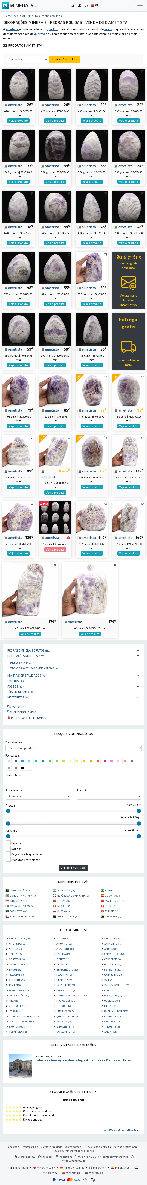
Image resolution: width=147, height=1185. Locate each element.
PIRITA (110, 1005)
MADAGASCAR (21, 905)
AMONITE (64, 943)
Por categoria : (14, 742)
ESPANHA (112, 895)
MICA (14, 1000)
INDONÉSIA (18, 900)
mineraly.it (98, 1167)
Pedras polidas (22, 663)
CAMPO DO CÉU (115, 953)
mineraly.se (94, 1172)
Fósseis (16, 686)
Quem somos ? (74, 1146)
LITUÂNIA (64, 900)
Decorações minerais (25, 656)
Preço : (10, 805)
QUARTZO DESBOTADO (24, 1016)
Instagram (64, 1156)
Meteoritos (18, 697)
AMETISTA (17, 943)
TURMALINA (18, 1031)
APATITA (15, 948)
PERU (110, 905)
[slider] (8, 811)
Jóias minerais (20, 692)
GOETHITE (17, 979)
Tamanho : (12, 830)
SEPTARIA (112, 1021)
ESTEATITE (112, 969)
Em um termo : (15, 775)
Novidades (16, 707)
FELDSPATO (17, 974)
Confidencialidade (51, 1146)
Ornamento (30, 16)
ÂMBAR (110, 1031)
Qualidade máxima (21, 712)
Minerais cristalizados (27, 675)
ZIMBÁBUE (113, 916)
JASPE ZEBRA (19, 990)
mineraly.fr (19, 1167)
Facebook (45, 1156)
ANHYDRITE (112, 943)
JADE (109, 979)
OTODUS (63, 1005)
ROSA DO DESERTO (22, 1021)
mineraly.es (120, 1167)
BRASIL (111, 890)
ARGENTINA (66, 890)
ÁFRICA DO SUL (67, 916)
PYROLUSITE (18, 1010)
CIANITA (62, 958)
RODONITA (112, 1016)
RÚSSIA (63, 910)
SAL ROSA (64, 1021)
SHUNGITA (17, 1026)
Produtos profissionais (26, 717)
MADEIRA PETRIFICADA (71, 995)
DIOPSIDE (63, 964)
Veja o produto (18, 120)
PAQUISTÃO (18, 910)
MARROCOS (114, 900)
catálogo (12, 16)
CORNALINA (112, 958)
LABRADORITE (67, 990)
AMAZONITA (113, 938)
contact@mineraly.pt (115, 1156)
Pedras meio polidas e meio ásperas (34, 668)
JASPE (15, 984)
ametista (13, 104)
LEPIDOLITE (112, 990)
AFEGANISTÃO (20, 890)
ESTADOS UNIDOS (22, 916)
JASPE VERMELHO (116, 984)
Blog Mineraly (25, 1156)
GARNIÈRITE (113, 974)
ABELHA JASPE (19, 938)
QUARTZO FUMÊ (116, 1010)
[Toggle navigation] (140, 5)
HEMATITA (64, 979)
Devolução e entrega (98, 1146)
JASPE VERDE (66, 984)
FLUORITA (64, 974)
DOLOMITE (112, 964)
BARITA (15, 953)
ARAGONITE (65, 948)
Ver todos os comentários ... (122, 1129)
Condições (13, 1146)
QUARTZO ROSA (67, 1016)
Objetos (16, 681)
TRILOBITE (112, 1026)
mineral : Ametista (64, 59)
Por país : (83, 790)
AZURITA (111, 948)
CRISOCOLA (17, 964)
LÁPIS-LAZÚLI (19, 995)
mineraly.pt (71, 1172)
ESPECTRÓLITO (67, 969)
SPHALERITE (65, 1026)
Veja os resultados (73, 867)
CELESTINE (17, 958)
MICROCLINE (66, 1000)
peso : (10, 818)
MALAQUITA (113, 995)
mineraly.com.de (72, 1167)
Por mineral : (14, 790)
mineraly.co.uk (44, 1167)
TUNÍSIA (111, 910)
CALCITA (63, 953)
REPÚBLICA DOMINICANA (73, 895)
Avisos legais (30, 1146)
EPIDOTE (16, 969)
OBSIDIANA (112, 1000)
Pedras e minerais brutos (28, 650)
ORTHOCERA (18, 1005)
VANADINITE (65, 1031)
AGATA (62, 938)
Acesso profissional (126, 1146)
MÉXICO (63, 905)
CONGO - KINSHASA (23, 895)
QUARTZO (65, 1010)
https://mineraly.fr (73, 1160)
